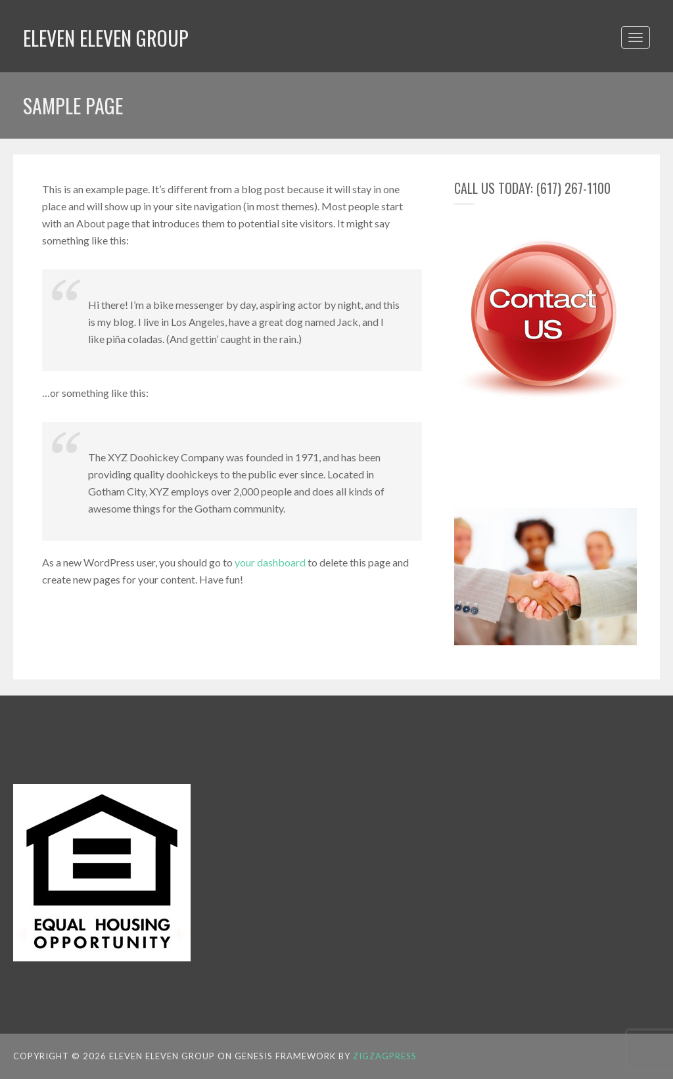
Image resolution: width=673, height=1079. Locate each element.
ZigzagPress (385, 1056)
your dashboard (270, 562)
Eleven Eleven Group (106, 38)
